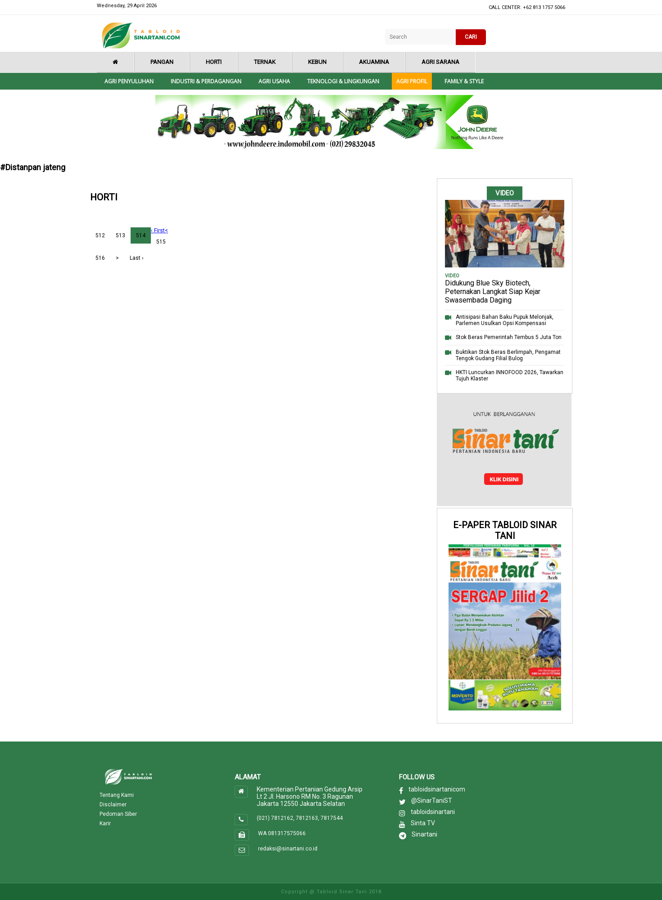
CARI (471, 37)
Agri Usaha (274, 81)
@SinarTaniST (431, 800)
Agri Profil (411, 81)
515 (161, 242)
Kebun (317, 62)
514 (140, 235)
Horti (214, 62)
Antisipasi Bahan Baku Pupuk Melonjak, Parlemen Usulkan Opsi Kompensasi (504, 320)
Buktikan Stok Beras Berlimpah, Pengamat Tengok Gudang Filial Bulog (508, 355)
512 (100, 235)
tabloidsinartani (433, 811)
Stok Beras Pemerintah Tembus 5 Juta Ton (509, 337)
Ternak (265, 62)
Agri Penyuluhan (129, 81)
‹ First (158, 230)
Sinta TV (423, 823)
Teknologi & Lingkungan (343, 81)
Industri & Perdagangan (206, 81)
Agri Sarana (440, 62)
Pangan (161, 62)
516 (100, 258)
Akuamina (374, 62)
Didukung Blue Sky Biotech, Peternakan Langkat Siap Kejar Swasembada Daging (492, 291)
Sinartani (424, 834)
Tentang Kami (117, 795)
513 (120, 235)
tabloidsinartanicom (436, 789)
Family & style (464, 81)
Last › (137, 258)
